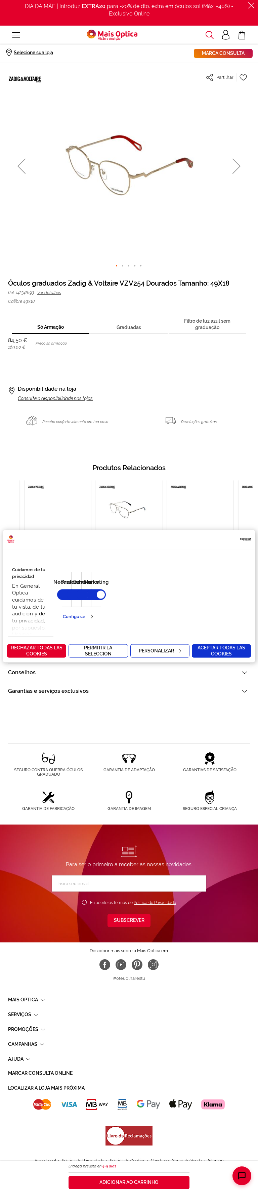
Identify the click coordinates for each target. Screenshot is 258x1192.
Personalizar (160, 650)
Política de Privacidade (155, 902)
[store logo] (112, 35)
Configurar (74, 616)
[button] (21, 166)
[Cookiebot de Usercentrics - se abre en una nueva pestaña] (221, 539)
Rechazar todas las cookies (36, 650)
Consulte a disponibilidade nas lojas (55, 398)
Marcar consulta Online (40, 1073)
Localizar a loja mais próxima (46, 1088)
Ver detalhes (49, 292)
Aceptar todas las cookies (221, 650)
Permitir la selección (98, 650)
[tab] (50, 327)
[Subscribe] (129, 920)
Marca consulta (223, 53)
